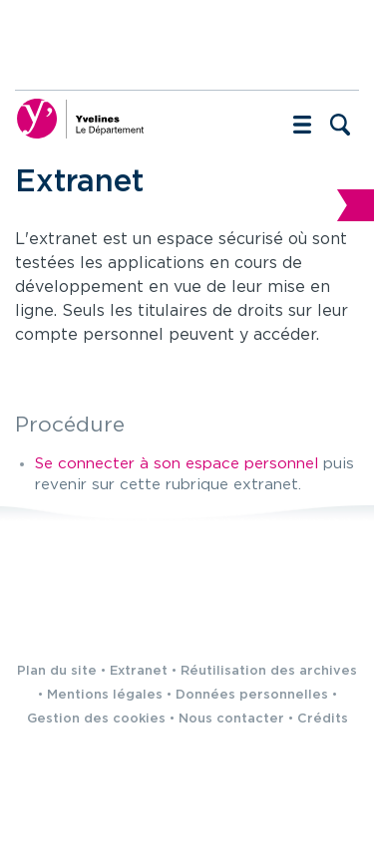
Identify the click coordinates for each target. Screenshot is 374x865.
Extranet (139, 671)
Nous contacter (231, 719)
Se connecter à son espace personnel (176, 463)
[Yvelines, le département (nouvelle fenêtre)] (80, 119)
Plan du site (57, 671)
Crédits (322, 719)
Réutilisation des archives (269, 671)
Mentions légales (105, 695)
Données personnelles (252, 695)
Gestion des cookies (96, 719)
